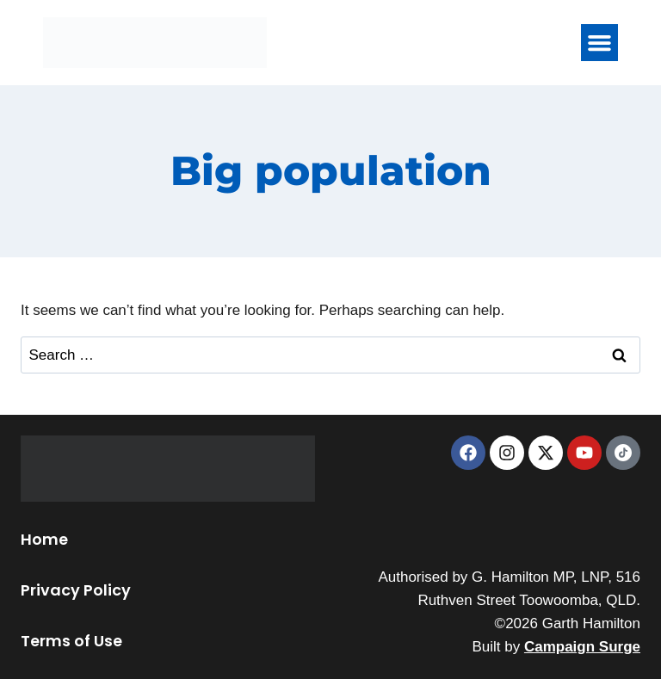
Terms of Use (71, 640)
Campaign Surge (582, 647)
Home (44, 539)
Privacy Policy (76, 590)
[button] (600, 43)
